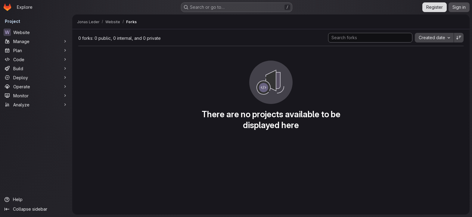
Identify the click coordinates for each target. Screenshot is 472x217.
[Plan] (36, 50)
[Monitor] (36, 95)
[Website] (36, 32)
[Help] (36, 199)
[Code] (36, 59)
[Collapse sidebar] (36, 209)
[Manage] (36, 41)
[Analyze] (36, 104)
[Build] (36, 68)
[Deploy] (36, 77)
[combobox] (434, 37)
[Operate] (36, 86)
